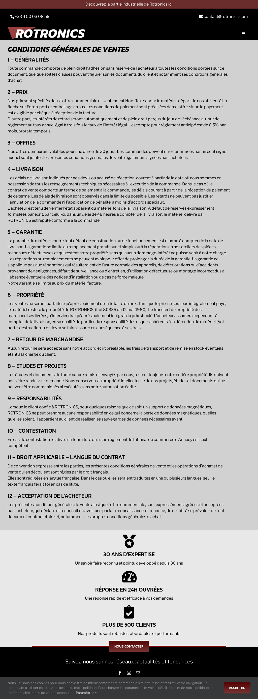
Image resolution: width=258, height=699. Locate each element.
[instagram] (129, 673)
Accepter (237, 687)
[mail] (138, 673)
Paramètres (86, 693)
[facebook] (120, 673)
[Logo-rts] (48, 32)
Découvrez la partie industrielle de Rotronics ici (129, 4)
